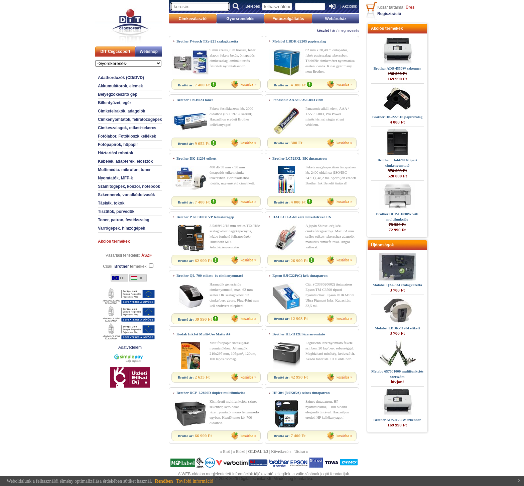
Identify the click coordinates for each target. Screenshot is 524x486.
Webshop (149, 51)
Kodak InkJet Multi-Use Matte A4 (203, 334)
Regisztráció (389, 13)
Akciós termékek (114, 241)
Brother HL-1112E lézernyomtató (298, 334)
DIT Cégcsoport (115, 51)
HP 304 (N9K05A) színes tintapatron (301, 393)
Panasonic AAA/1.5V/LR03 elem (297, 100)
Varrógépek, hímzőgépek (121, 228)
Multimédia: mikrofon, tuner (124, 169)
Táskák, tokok (111, 203)
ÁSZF (146, 255)
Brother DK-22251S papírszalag (397, 117)
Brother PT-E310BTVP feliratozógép (205, 217)
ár (334, 30)
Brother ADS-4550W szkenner (397, 68)
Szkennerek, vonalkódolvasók (126, 194)
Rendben (164, 481)
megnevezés (349, 30)
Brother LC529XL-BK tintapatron (299, 158)
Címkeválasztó (193, 18)
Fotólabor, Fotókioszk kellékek (127, 136)
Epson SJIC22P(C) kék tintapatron (300, 275)
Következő (279, 451)
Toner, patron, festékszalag (123, 220)
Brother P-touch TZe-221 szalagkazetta (207, 41)
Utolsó (299, 451)
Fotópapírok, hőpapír (118, 144)
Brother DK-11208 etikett (196, 158)
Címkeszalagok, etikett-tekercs (127, 128)
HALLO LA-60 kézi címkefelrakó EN (302, 217)
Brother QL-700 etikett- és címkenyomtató (209, 275)
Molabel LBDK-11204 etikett (397, 328)
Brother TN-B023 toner (194, 100)
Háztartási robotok (115, 153)
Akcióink (349, 6)
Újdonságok (382, 245)
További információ (194, 481)
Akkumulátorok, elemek (120, 86)
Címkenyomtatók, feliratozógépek (130, 119)
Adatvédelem (130, 347)
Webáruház (336, 18)
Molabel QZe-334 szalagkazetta (397, 285)
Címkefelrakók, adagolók (121, 111)
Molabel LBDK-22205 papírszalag (299, 41)
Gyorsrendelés (240, 18)
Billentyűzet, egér (114, 102)
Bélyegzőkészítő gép (117, 94)
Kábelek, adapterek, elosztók (125, 161)
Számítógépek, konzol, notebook (129, 186)
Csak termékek (124, 266)
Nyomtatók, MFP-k (115, 178)
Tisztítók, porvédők (116, 211)
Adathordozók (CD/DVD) (121, 77)
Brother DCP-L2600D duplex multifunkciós (210, 393)
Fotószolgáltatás (288, 18)
